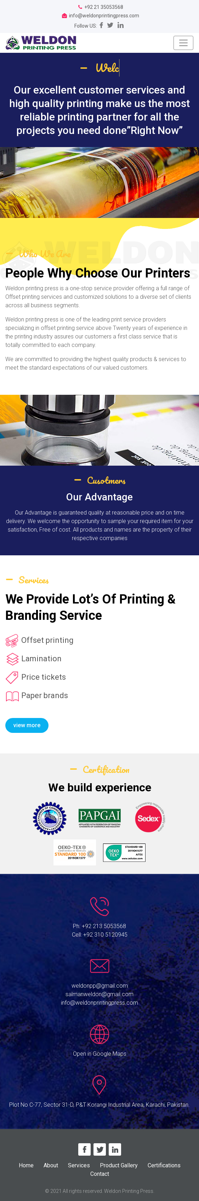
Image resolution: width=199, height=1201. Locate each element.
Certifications (164, 1165)
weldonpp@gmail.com (100, 985)
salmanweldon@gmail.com (99, 994)
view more (26, 725)
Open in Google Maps (99, 1053)
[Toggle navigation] (183, 43)
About (51, 1165)
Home (26, 1165)
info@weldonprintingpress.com (99, 1002)
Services (79, 1165)
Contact (99, 1174)
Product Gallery (119, 1165)
